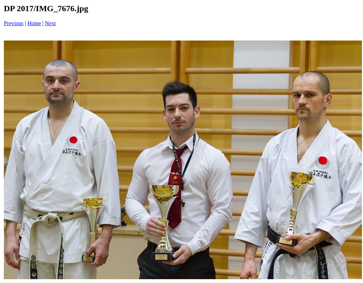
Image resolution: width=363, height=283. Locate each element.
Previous (13, 23)
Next (50, 23)
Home (34, 23)
